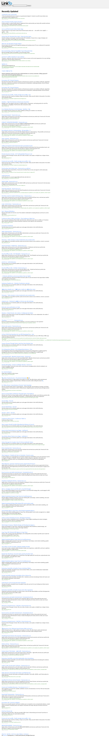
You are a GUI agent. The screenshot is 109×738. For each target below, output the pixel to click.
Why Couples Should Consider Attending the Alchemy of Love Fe (18, 424)
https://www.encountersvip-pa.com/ (8, 84)
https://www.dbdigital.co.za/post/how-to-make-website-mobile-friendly (14, 550)
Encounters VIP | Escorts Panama (10, 80)
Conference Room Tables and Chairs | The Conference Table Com (18, 218)
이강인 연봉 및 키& (7, 71)
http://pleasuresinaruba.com (6, 157)
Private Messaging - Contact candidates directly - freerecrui (17, 365)
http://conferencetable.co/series (7, 222)
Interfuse (5, 735)
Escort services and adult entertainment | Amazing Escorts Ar (17, 472)
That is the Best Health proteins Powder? (12, 22)
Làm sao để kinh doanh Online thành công (12, 29)
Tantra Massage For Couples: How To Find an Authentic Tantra (17, 442)
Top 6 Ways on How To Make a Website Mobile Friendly (16, 546)
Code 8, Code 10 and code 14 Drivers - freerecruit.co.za (16, 665)
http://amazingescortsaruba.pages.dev (8, 477)
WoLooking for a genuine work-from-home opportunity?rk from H (18, 464)
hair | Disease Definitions (8, 211)
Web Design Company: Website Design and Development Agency (18, 525)
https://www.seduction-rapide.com (8, 291)
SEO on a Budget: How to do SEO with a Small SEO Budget (16, 489)
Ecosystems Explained (7, 225)
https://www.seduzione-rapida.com (8, 285)
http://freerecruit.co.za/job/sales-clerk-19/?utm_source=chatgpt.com (13, 185)
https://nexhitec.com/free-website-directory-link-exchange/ (12, 111)
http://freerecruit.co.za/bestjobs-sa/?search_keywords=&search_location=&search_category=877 (18, 172)
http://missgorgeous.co (6, 460)
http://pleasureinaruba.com (6, 609)
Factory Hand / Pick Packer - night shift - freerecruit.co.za (16, 651)
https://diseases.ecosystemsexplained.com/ (9, 215)
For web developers (7, 372)
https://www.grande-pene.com (7, 297)
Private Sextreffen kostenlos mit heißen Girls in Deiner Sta (16, 575)
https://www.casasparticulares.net (7, 309)
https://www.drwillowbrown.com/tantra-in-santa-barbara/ (12, 390)
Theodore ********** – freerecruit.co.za (12, 320)
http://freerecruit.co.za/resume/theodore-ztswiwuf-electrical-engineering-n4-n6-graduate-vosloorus (19, 322)
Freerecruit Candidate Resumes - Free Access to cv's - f (15, 687)
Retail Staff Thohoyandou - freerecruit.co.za (13, 694)
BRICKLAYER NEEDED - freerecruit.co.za (11, 725)
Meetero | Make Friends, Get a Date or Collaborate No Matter (17, 313)
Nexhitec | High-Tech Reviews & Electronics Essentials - (16, 102)
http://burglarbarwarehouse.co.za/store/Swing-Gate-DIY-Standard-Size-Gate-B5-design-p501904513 (19, 40)
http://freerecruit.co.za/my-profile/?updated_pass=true (11, 722)
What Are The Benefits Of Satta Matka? (12, 43)
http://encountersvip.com (6, 707)
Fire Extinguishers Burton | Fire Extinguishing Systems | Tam (17, 349)
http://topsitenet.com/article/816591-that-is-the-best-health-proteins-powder (15, 25)
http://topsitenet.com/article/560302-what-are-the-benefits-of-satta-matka (14, 47)
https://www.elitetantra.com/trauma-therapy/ (9, 346)
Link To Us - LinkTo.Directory (9, 262)
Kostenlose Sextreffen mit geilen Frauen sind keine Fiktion (16, 568)
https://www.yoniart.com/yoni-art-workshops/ (10, 409)
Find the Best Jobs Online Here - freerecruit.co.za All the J (16, 168)
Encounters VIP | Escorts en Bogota (11, 702)
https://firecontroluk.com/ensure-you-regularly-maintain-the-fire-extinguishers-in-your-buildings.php (19, 353)
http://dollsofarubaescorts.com (7, 381)
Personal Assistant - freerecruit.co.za (11, 115)
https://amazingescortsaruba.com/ (7, 618)
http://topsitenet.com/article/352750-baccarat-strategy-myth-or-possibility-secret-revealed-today (18, 53)
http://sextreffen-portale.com (7, 572)
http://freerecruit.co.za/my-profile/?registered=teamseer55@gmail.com (14, 98)
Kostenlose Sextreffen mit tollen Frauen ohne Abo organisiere (17, 590)
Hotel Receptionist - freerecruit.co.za (11, 188)
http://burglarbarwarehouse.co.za (7, 557)
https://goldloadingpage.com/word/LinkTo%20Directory (11, 279)
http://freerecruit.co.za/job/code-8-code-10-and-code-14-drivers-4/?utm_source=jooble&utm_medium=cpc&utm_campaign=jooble (24, 669)
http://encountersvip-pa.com (7, 91)
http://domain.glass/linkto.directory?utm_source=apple (11, 676)
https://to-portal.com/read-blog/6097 (8, 374)
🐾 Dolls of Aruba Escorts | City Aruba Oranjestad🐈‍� (16, 378)
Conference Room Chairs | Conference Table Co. (14, 418)
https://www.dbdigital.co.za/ (6, 543)
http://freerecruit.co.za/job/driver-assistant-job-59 (10, 451)
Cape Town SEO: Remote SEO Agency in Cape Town (14, 532)
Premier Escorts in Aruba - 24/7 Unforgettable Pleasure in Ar (17, 154)
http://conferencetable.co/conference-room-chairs (10, 421)
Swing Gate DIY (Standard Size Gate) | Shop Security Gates (16, 36)
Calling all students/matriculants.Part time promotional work (17, 146)
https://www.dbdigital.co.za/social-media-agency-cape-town (12, 514)
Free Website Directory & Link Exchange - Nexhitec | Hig (16, 109)
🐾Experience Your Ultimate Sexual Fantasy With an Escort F (17, 628)
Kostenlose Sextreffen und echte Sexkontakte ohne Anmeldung (18, 658)
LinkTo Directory (6, 175)
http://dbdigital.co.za (5, 564)
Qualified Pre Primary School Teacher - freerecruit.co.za (16, 680)
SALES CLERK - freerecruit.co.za (9, 181)
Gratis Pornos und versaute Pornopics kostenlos (14, 582)
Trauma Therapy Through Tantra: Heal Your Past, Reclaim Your (17, 343)
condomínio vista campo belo (9, 14)
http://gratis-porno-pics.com (6, 586)
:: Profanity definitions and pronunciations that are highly (16, 276)
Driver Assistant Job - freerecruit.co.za (11, 448)
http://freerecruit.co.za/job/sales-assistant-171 (10, 142)
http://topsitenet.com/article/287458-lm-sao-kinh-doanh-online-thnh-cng (14, 33)
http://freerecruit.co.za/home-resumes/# (9, 691)
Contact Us (26, 734)
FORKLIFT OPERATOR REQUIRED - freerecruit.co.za (14, 122)
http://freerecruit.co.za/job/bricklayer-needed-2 (10, 729)
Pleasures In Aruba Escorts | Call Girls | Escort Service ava (16, 605)
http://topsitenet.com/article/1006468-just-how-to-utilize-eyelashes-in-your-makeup (16, 60)
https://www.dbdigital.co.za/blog (7, 507)
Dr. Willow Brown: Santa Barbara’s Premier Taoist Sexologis (16, 385)
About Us (4, 734)
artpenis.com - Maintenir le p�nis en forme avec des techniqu (18, 301)
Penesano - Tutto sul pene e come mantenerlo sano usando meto (18, 240)
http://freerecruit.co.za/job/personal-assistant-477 (10, 118)
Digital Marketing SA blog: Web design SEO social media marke (17, 503)
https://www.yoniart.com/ (6, 415)
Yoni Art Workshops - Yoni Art (9, 407)
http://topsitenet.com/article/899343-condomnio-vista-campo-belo (13, 18)
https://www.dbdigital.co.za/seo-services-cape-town (10, 536)
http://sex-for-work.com (6, 662)
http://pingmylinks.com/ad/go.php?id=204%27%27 (10, 178)
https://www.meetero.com (6, 316)
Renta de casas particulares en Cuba (11, 307)
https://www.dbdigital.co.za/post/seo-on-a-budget (10, 492)
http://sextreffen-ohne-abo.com (7, 593)
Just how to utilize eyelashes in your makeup (13, 57)
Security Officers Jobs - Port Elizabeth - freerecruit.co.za (16, 254)
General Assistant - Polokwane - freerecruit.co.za (14, 245)
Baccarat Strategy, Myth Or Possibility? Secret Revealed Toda (17, 51)
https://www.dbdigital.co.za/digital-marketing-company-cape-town (13, 500)
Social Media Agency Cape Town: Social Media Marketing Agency (18, 510)
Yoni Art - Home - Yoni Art (8, 412)
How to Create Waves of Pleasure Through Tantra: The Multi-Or (18, 393)
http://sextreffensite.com (6, 579)
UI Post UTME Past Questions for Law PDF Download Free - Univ (18, 334)
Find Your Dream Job (7, 711)
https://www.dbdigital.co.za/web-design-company (10, 528)
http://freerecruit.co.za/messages (7, 368)
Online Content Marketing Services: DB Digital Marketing (16, 518)
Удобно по (4, 64)
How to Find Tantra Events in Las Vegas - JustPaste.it (15, 430)
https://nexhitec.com (5, 105)
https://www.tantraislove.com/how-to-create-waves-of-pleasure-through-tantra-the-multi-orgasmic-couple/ (20, 397)
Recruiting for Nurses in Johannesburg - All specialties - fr (16, 130)
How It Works (20, 734)
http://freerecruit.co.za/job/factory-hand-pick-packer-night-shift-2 (13, 655)
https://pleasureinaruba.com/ (7, 625)
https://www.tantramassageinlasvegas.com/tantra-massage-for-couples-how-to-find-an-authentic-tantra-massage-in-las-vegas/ (23, 444)
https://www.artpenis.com (6, 303)
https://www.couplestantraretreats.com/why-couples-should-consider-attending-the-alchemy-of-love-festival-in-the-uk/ (22, 427)
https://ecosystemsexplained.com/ (7, 228)
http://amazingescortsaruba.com (7, 602)
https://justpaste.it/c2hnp (6, 438)
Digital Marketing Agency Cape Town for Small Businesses (16, 539)
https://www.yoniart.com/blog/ (7, 403)
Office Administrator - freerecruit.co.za (11, 231)
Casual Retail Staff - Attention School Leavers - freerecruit (16, 356)
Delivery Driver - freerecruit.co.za (10, 644)
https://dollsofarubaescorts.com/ (7, 632)
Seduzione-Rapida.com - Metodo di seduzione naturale (16, 283)
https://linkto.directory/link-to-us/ (7, 264)
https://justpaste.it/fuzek (6, 432)
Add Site (8, 734)
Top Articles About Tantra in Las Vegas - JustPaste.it (14, 436)
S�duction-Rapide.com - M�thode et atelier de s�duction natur (18, 289)
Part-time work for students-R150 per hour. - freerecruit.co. (17, 196)
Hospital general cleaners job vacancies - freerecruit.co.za (16, 636)
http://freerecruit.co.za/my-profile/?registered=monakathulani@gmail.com (14, 165)
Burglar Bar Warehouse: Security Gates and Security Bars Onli (17, 554)
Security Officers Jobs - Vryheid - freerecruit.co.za (14, 268)
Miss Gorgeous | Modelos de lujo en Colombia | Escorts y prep (18, 455)
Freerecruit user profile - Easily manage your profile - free (16, 94)
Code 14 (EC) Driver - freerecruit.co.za (11, 204)
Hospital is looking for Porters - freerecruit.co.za (14, 481)
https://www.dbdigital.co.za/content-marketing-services (11, 521)
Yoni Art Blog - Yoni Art (7, 401)
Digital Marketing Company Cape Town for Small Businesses (17, 496)
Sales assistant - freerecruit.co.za (10, 138)
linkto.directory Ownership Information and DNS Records (16, 673)
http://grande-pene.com (6, 242)
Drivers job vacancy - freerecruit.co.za (11, 326)
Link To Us (13, 734)
